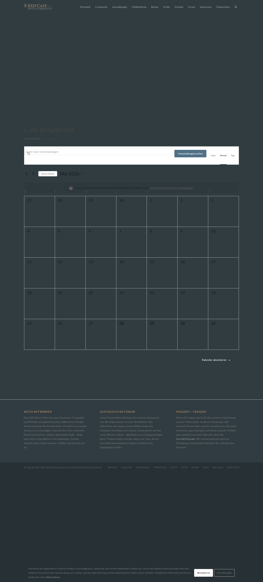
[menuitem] (85, 7)
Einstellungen (224, 572)
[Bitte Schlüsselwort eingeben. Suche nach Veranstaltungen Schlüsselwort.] (99, 262)
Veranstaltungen (32, 248)
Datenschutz (53, 577)
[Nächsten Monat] (33, 283)
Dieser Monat (47, 283)
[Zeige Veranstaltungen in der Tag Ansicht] (232, 265)
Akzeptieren (203, 572)
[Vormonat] (26, 283)
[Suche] (235, 7)
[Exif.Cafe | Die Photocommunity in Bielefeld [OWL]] (38, 7)
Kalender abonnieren (214, 469)
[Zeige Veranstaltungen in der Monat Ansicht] (223, 265)
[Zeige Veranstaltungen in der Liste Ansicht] (213, 265)
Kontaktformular (185, 548)
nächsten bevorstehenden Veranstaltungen (172, 297)
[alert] (131, 298)
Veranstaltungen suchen (190, 263)
